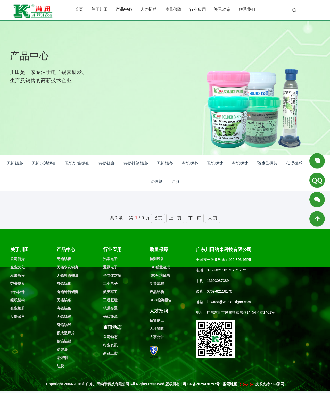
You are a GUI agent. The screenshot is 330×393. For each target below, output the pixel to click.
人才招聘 (148, 9)
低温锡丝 (294, 163)
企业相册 (17, 308)
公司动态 (110, 337)
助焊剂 (156, 181)
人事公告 (157, 337)
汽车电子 (110, 259)
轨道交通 (110, 308)
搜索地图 (230, 384)
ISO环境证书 (160, 275)
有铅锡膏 (106, 163)
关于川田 (99, 9)
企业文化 (17, 267)
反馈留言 (17, 316)
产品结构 (157, 292)
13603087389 (218, 281)
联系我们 (247, 9)
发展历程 (17, 275)
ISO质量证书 (160, 267)
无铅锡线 (215, 163)
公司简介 (17, 259)
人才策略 (157, 329)
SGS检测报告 (161, 300)
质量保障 (173, 9)
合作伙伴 (17, 292)
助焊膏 (62, 349)
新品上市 (110, 353)
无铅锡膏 (14, 163)
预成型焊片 (267, 163)
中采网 (278, 384)
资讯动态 (222, 9)
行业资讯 (110, 345)
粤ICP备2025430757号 (202, 384)
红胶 (175, 181)
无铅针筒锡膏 (77, 163)
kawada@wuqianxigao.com (229, 302)
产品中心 (124, 9)
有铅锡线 (240, 163)
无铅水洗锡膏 (43, 163)
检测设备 (157, 259)
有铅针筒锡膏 (135, 163)
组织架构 (17, 300)
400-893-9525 (239, 260)
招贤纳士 (157, 320)
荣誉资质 (17, 283)
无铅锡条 (164, 163)
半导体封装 (112, 275)
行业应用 (197, 9)
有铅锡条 (190, 163)
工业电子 (110, 283)
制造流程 (157, 283)
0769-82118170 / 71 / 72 (226, 270)
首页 (79, 9)
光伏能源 (110, 316)
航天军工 (110, 292)
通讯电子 (110, 267)
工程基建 (110, 300)
